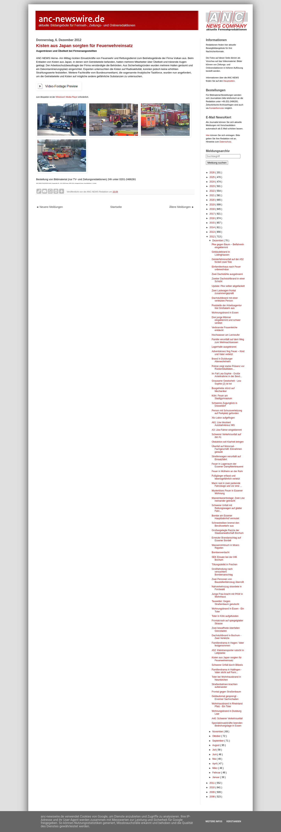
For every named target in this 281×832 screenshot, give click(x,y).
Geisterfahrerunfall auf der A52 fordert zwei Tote (228, 260)
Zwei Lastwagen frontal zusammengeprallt (224, 292)
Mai (214, 759)
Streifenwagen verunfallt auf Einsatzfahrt (226, 458)
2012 (212, 236)
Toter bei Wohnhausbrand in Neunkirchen (226, 678)
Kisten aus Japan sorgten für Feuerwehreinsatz (227, 659)
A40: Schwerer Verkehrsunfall (227, 718)
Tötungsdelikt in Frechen (224, 564)
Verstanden (233, 821)
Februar (216, 772)
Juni (214, 754)
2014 (212, 227)
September (218, 740)
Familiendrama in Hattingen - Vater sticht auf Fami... (227, 671)
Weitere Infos (213, 821)
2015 (212, 222)
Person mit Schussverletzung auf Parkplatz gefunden (227, 412)
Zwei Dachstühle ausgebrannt (227, 274)
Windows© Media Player (67, 97)
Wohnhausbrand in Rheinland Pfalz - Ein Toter (227, 705)
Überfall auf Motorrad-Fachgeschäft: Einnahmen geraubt (227, 449)
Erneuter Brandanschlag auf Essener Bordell (226, 539)
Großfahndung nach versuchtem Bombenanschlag (222, 572)
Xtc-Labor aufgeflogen (223, 417)
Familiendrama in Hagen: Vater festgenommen (228, 644)
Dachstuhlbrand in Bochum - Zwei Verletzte (226, 637)
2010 (212, 787)
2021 (212, 195)
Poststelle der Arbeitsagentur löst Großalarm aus (227, 307)
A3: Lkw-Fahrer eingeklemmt (227, 430)
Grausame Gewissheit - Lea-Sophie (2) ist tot (227, 382)
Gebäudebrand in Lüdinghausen (221, 253)
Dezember (218, 240)
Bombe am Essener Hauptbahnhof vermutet (225, 517)
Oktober (216, 736)
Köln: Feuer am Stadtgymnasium (222, 397)
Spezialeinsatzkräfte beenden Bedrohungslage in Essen (227, 724)
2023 (212, 186)
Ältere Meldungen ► (181, 206)
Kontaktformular (216, 108)
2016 (212, 218)
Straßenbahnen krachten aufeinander (224, 685)
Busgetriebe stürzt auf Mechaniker (223, 389)
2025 (212, 177)
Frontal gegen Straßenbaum (226, 691)
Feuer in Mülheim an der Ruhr (227, 471)
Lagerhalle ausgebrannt (224, 346)
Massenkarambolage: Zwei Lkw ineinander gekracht (228, 499)
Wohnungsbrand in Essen (225, 312)
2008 (212, 796)
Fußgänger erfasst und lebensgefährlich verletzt (226, 477)
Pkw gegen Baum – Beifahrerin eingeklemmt (228, 246)
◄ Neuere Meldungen (49, 206)
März (215, 768)
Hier (208, 135)
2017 (212, 213)
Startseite (116, 206)
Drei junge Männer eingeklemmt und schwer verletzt (226, 320)
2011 (212, 783)
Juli (214, 749)
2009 (212, 792)
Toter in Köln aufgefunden (225, 616)
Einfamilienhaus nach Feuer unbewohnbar (226, 268)
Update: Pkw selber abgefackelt (228, 286)
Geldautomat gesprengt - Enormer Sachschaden (225, 697)
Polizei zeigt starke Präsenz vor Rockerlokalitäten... (228, 367)
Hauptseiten (229, 81)
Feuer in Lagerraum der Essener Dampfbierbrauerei (227, 465)
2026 (212, 172)
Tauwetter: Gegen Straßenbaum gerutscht (225, 602)
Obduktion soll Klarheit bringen (228, 441)
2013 (212, 232)
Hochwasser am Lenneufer (226, 335)
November (218, 731)
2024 (212, 181)
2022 (212, 191)
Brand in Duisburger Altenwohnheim (222, 360)
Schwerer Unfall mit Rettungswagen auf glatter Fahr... (227, 508)
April (215, 763)
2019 (212, 204)
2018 (212, 209)
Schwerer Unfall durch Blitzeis (227, 665)
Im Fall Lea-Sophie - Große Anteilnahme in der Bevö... (227, 375)
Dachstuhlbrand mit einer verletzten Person (225, 299)
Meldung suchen (217, 162)
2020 (212, 200)
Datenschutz (225, 141)
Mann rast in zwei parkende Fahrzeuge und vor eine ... (227, 484)
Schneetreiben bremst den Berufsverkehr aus (225, 524)
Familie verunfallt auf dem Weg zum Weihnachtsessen (228, 341)
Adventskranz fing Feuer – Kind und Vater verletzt (228, 352)
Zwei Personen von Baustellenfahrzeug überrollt (228, 580)
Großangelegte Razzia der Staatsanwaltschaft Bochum (228, 531)
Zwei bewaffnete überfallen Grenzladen (226, 629)
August (216, 745)
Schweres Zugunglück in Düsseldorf (224, 404)
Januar (216, 777)
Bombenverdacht (220, 552)
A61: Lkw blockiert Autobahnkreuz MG (223, 424)
